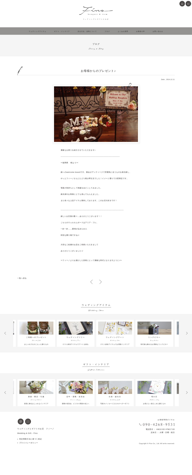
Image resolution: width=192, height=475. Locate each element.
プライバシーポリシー (28, 457)
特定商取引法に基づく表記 (30, 453)
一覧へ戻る (22, 278)
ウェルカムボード (75, 223)
